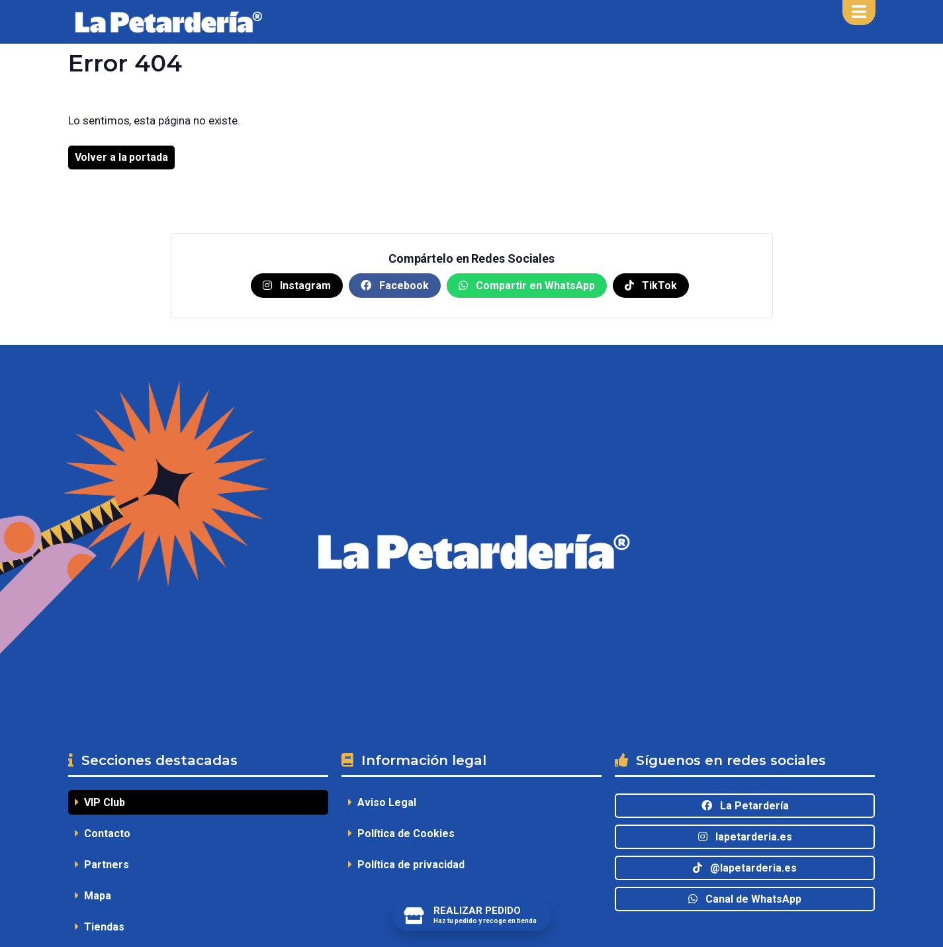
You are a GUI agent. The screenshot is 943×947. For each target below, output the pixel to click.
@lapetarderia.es (745, 868)
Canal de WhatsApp (744, 899)
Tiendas (99, 927)
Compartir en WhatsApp (526, 285)
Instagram (296, 285)
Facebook (394, 285)
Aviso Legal (382, 802)
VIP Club (100, 802)
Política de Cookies (401, 833)
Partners (102, 864)
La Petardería (745, 805)
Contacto (102, 833)
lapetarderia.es (745, 837)
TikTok (650, 285)
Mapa (93, 895)
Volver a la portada (121, 157)
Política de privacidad (406, 864)
